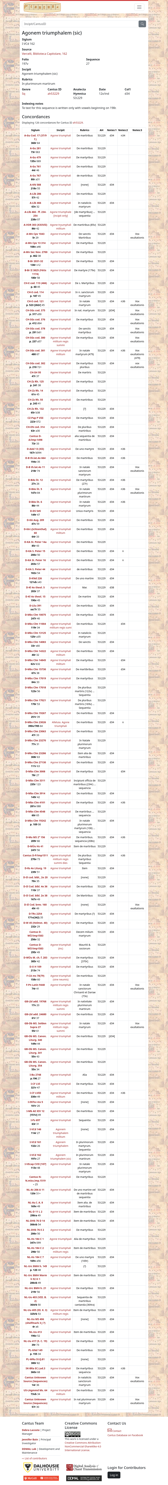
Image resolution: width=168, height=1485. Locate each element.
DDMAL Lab (29, 1449)
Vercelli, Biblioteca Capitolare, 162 (44, 54)
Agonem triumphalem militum (60, 1133)
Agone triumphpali (61, 1239)
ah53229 (53, 94)
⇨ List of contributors (34, 1458)
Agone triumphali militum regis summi (60, 341)
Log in (114, 1475)
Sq (23, 94)
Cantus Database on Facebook (125, 1435)
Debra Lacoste (31, 1430)
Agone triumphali (60, 135)
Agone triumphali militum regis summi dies (60, 859)
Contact (114, 1431)
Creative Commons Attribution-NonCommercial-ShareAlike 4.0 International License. (83, 1446)
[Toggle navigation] (139, 7)
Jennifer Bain (30, 1439)
